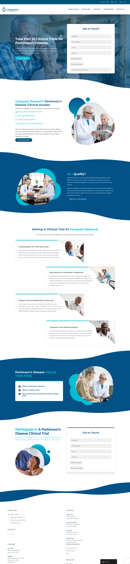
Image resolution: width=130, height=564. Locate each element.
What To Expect (70, 551)
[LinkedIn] (13, 534)
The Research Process (72, 548)
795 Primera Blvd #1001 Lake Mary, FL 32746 (13, 550)
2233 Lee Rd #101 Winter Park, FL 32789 (72, 516)
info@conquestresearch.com (17, 517)
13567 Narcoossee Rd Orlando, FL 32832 (72, 532)
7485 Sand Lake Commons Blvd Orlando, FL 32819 (74, 540)
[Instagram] (10, 534)
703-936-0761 (11, 562)
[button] (39, 386)
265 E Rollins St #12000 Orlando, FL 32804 (72, 524)
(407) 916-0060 (14, 514)
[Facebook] (8, 534)
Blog (67, 553)
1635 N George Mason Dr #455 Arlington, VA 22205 (15, 558)
